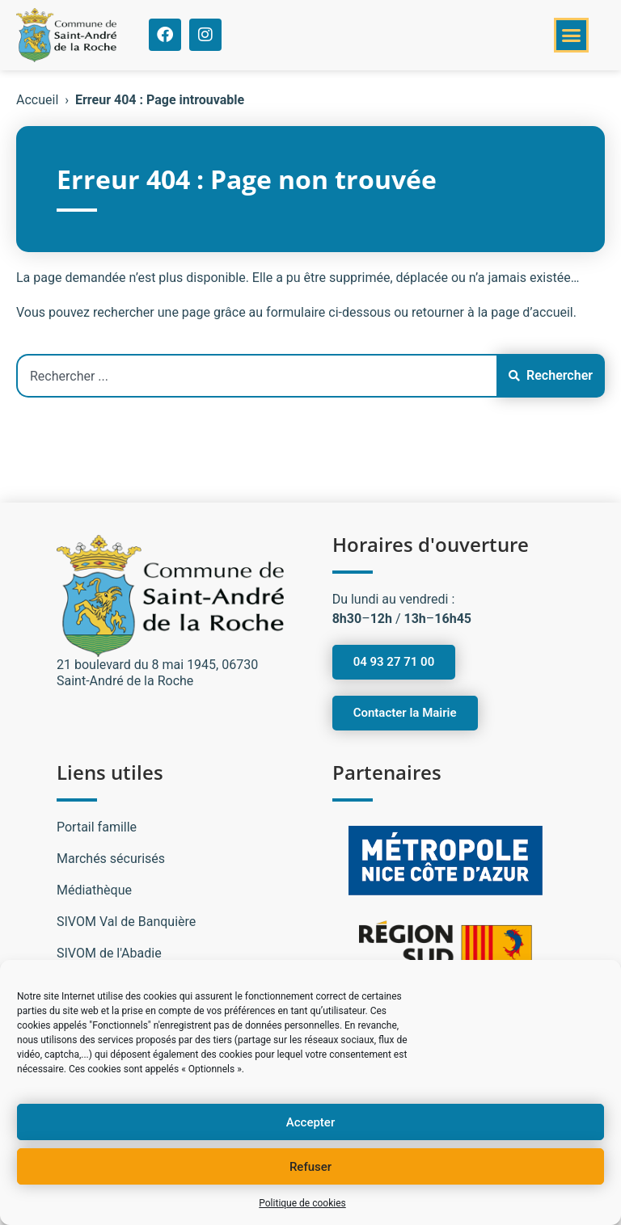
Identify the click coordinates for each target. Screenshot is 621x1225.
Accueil (37, 99)
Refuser (310, 1167)
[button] (571, 35)
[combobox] (256, 376)
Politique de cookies (302, 1203)
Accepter (310, 1122)
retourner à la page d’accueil (492, 312)
